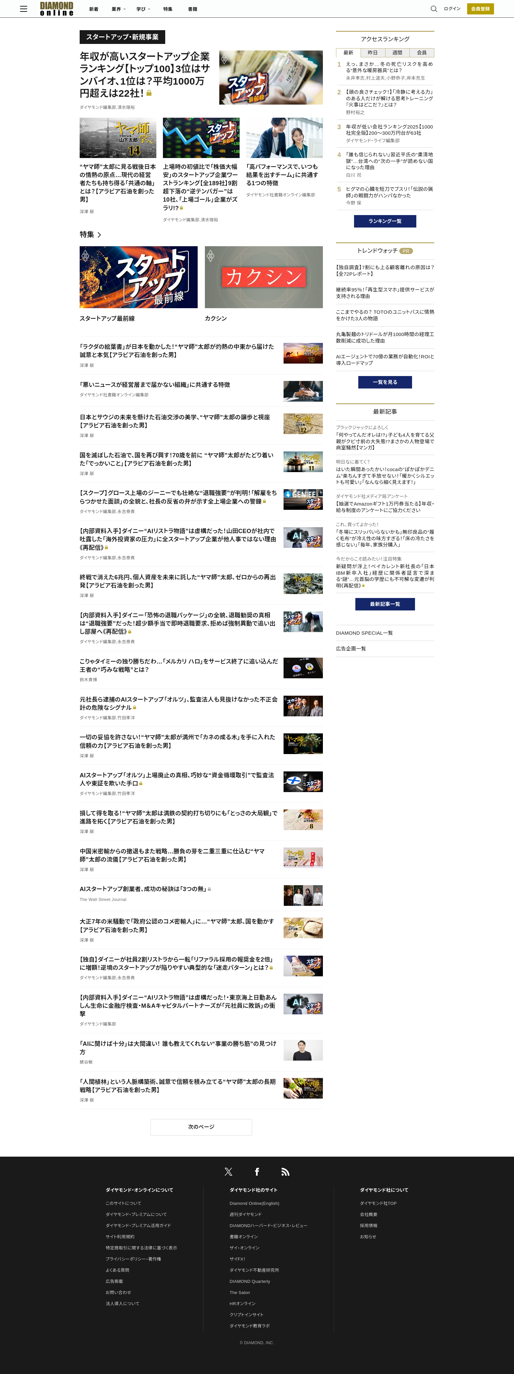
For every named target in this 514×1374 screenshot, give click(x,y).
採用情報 (368, 1225)
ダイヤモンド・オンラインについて (139, 1190)
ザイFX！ (238, 1259)
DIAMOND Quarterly (250, 1281)
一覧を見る (385, 382)
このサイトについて (123, 1203)
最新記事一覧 (385, 604)
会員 (422, 52)
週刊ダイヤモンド (246, 1214)
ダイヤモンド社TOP (378, 1203)
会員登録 (420, 11)
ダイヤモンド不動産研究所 (254, 1270)
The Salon (240, 1292)
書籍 (252, 11)
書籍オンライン (244, 1236)
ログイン (393, 11)
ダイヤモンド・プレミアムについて (136, 1214)
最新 (349, 52)
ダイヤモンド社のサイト (254, 1190)
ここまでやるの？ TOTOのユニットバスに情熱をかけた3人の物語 (385, 315)
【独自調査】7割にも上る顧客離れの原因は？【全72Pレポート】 (385, 271)
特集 (227, 11)
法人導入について (122, 1303)
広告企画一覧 (351, 648)
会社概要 (368, 1214)
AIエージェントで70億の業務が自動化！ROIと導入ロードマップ (385, 360)
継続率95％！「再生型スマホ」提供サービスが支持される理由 (385, 293)
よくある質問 (117, 1270)
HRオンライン (243, 1303)
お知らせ (368, 1236)
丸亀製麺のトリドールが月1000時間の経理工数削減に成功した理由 (385, 337)
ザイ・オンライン (245, 1247)
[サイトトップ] (110, 11)
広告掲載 (114, 1281)
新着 (153, 11)
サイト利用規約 (120, 1236)
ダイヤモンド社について (384, 1190)
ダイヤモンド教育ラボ (250, 1326)
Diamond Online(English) (255, 1203)
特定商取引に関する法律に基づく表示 (141, 1247)
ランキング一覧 (385, 221)
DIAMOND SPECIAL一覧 (364, 633)
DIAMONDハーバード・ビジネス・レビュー (269, 1225)
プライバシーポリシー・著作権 (133, 1259)
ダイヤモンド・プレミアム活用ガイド (138, 1225)
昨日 (373, 52)
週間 (397, 52)
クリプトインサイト (247, 1314)
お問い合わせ (118, 1292)
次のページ (201, 1127)
